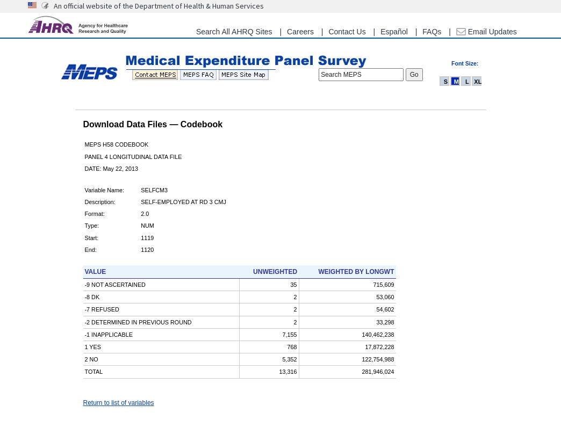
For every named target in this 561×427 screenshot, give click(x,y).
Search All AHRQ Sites (234, 31)
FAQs (431, 31)
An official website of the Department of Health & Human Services (159, 6)
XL (477, 81)
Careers (300, 31)
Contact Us (346, 31)
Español (394, 31)
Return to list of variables (118, 403)
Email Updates (486, 31)
